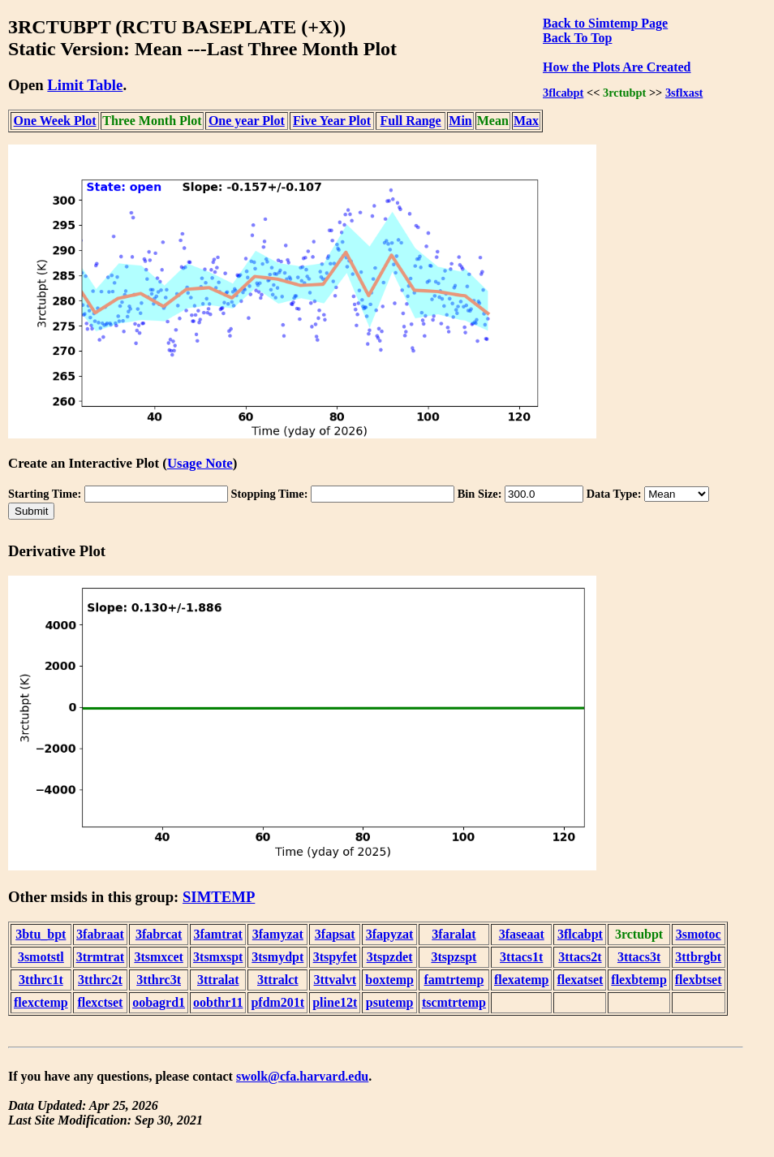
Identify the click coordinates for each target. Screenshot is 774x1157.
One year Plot (247, 120)
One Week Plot (55, 120)
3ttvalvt (335, 979)
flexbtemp (638, 979)
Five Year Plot (332, 120)
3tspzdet (390, 957)
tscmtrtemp (454, 1002)
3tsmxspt (218, 957)
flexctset (100, 1002)
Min (460, 120)
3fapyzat (390, 934)
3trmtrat (100, 957)
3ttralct (278, 979)
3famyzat (277, 934)
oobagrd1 (158, 1002)
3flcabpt (563, 92)
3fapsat (335, 934)
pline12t (334, 1002)
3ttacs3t (638, 957)
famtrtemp (454, 979)
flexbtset (698, 979)
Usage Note (200, 463)
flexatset (580, 979)
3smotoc (698, 934)
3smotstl (41, 957)
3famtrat (218, 934)
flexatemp (521, 979)
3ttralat (218, 979)
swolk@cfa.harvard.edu (302, 1076)
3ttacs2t (579, 957)
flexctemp (41, 1002)
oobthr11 (218, 1002)
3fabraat (100, 934)
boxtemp (389, 979)
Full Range (411, 120)
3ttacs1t (521, 957)
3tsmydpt (277, 957)
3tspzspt (453, 957)
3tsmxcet (158, 957)
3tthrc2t (100, 979)
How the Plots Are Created (616, 67)
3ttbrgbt (698, 957)
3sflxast (684, 92)
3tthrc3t (158, 979)
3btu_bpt (40, 934)
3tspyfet (335, 957)
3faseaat (521, 934)
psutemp (390, 1002)
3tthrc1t (41, 979)
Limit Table (85, 84)
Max (526, 120)
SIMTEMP (219, 896)
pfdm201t (277, 1002)
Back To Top (577, 38)
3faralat (453, 934)
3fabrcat (158, 934)
